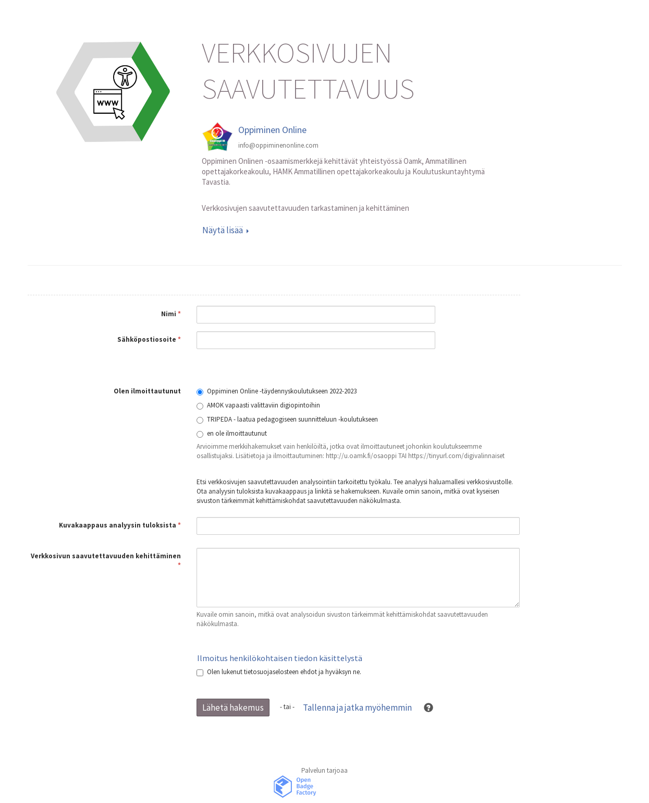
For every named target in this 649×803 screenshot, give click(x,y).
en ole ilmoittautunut (232, 433)
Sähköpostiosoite (149, 339)
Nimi (171, 313)
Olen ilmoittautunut (147, 391)
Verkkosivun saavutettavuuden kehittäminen (106, 561)
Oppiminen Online (272, 130)
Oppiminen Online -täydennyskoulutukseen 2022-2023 (277, 391)
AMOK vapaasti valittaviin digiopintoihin (258, 405)
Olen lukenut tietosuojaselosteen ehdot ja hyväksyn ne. (279, 671)
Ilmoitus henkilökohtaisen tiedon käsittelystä (279, 658)
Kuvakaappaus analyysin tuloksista (120, 525)
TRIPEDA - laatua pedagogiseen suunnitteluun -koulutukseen (287, 419)
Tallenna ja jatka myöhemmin (357, 707)
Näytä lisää (225, 230)
